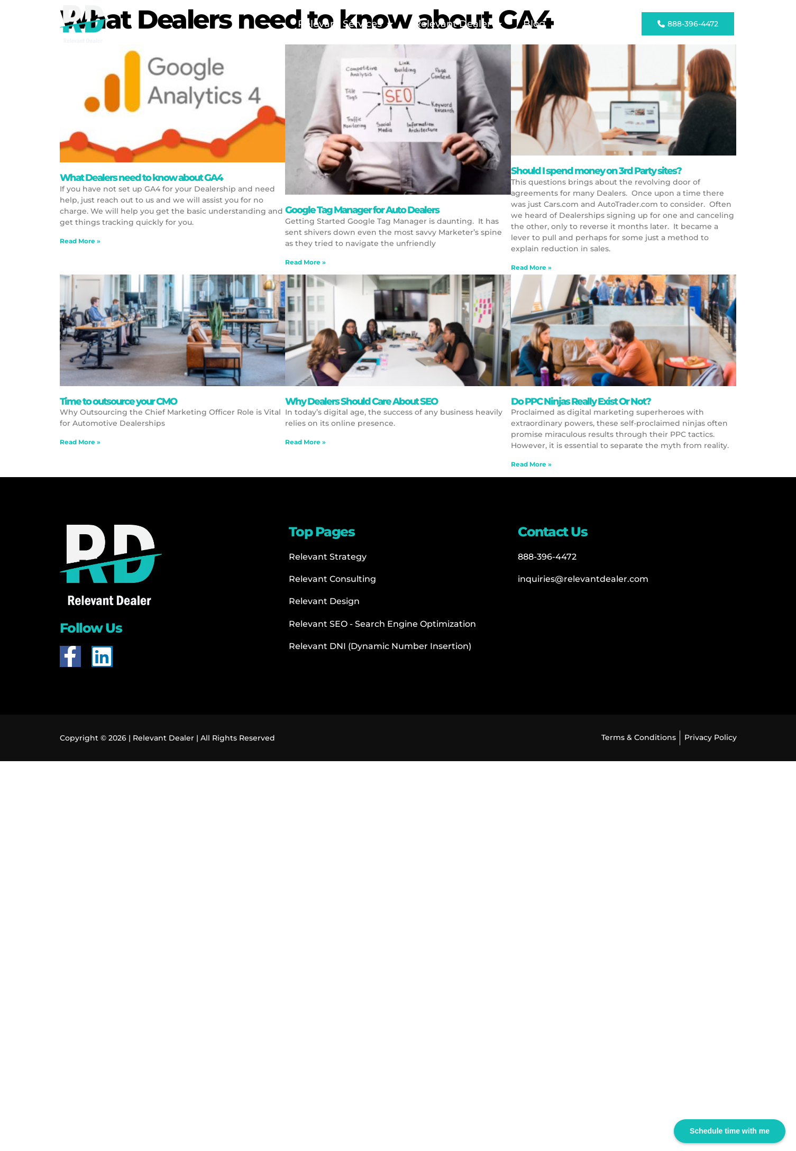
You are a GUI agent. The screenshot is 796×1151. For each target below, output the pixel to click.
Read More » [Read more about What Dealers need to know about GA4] (80, 241)
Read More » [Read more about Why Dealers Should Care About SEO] (305, 442)
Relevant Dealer (458, 24)
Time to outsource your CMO (118, 401)
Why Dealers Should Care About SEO (361, 401)
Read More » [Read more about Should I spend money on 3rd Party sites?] (531, 267)
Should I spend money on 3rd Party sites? (596, 171)
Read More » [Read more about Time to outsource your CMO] (80, 442)
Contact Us (592, 24)
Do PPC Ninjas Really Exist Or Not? (581, 401)
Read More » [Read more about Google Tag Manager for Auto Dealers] (305, 262)
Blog (534, 24)
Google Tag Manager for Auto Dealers (362, 210)
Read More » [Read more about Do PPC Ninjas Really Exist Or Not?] (531, 464)
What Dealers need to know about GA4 (141, 178)
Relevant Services (345, 24)
